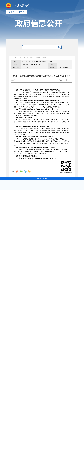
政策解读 (38, 57)
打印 (70, 80)
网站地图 (39, 178)
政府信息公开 (24, 57)
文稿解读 (44, 57)
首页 (12, 57)
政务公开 (17, 57)
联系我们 (45, 178)
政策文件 (32, 57)
